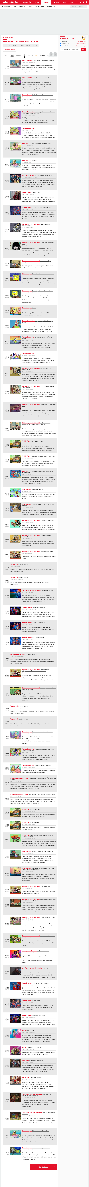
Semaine (7, 49)
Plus (73, 2)
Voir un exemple (81, 41)
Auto (64, 2)
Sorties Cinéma (65, 44)
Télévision (63, 41)
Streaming (22, 6)
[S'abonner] (73, 49)
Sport (37, 2)
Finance (56, 2)
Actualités (27, 2)
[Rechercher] (78, 6)
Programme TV (6, 6)
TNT (15, 6)
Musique (49, 6)
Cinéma (30, 6)
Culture (46, 2)
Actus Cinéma (65, 46)
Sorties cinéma (39, 6)
